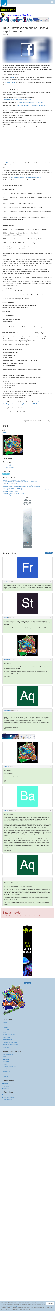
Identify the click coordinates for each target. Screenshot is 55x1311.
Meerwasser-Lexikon (7, 1054)
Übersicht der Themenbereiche (10, 1044)
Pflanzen (4, 1064)
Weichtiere (5, 1074)
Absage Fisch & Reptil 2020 (9, 483)
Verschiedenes (6, 1071)
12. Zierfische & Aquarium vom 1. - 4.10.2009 (14, 480)
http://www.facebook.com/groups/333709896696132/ (26, 177)
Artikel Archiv (5, 1027)
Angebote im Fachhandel (8, 1034)
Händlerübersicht (6, 1037)
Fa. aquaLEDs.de (10, 82)
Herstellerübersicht (7, 1039)
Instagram (5, 1088)
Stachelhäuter (6, 1069)
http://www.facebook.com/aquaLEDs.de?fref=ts (29, 102)
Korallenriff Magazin (7, 1029)
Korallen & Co (6, 1059)
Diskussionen (5, 1047)
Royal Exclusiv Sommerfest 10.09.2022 (12, 488)
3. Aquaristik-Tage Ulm (8, 495)
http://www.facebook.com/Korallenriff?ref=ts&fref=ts (31, 105)
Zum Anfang (48, 552)
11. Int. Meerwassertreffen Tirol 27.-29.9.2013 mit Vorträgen (17, 485)
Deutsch (4, 1022)
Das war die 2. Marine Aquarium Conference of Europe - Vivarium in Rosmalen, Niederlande (25, 490)
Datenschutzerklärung (8, 1097)
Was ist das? (5, 1076)
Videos (4, 1032)
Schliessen (50, 1303)
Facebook (5, 1086)
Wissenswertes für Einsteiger (9, 1042)
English (4, 1025)
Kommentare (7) (6, 465)
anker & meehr (7, 1099)
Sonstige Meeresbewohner (9, 1066)
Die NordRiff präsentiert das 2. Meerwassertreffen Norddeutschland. (19, 481)
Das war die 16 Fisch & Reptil (10, 491)
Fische (4, 1056)
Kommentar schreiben (8, 467)
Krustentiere (5, 1061)
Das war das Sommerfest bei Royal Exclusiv (13, 493)
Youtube (5, 1083)
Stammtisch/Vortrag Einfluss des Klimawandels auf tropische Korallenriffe (21, 486)
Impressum (5, 1094)
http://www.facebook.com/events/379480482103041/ (17, 99)
